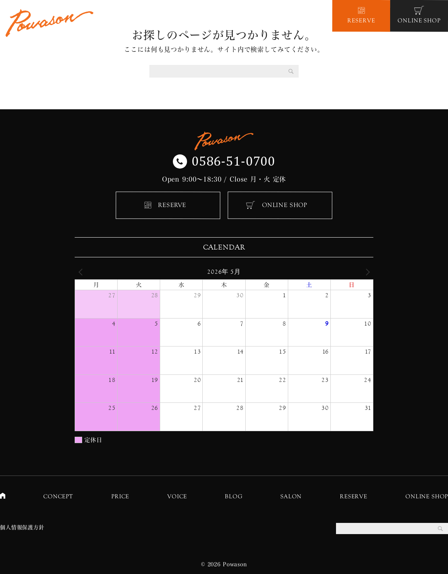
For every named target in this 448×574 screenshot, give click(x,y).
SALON (291, 496)
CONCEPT (58, 496)
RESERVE (172, 205)
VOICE (177, 496)
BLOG (233, 496)
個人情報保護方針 (22, 527)
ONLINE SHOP (284, 205)
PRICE (120, 496)
